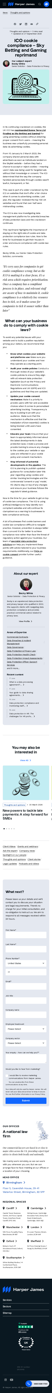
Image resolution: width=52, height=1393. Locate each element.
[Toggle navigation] (4, 4)
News (5, 12)
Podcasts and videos (29, 863)
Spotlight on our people (14, 855)
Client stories (34, 859)
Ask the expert (10, 850)
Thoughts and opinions (20, 12)
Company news (27, 850)
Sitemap (7, 1313)
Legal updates (10, 863)
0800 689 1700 (40, 1384)
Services (7, 1300)
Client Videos (9, 846)
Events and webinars (27, 846)
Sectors (7, 1306)
